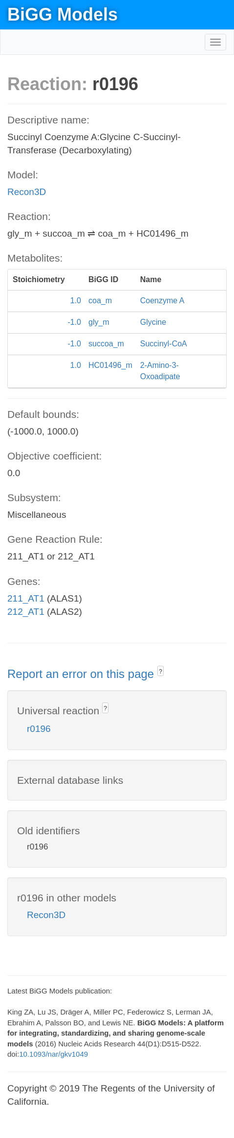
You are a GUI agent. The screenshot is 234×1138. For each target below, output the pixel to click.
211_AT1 (25, 598)
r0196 (39, 729)
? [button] (160, 671)
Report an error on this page (82, 673)
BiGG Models (62, 14)
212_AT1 (25, 611)
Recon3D (26, 192)
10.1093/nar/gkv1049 (53, 1054)
